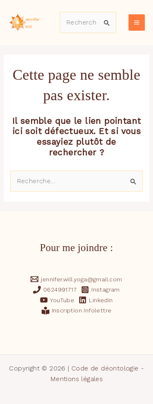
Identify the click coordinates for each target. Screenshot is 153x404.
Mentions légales (76, 379)
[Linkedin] (96, 300)
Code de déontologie (105, 368)
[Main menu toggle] (137, 22)
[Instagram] (100, 290)
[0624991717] (55, 290)
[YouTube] (57, 300)
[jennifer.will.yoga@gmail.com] (76, 279)
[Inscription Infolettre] (76, 310)
